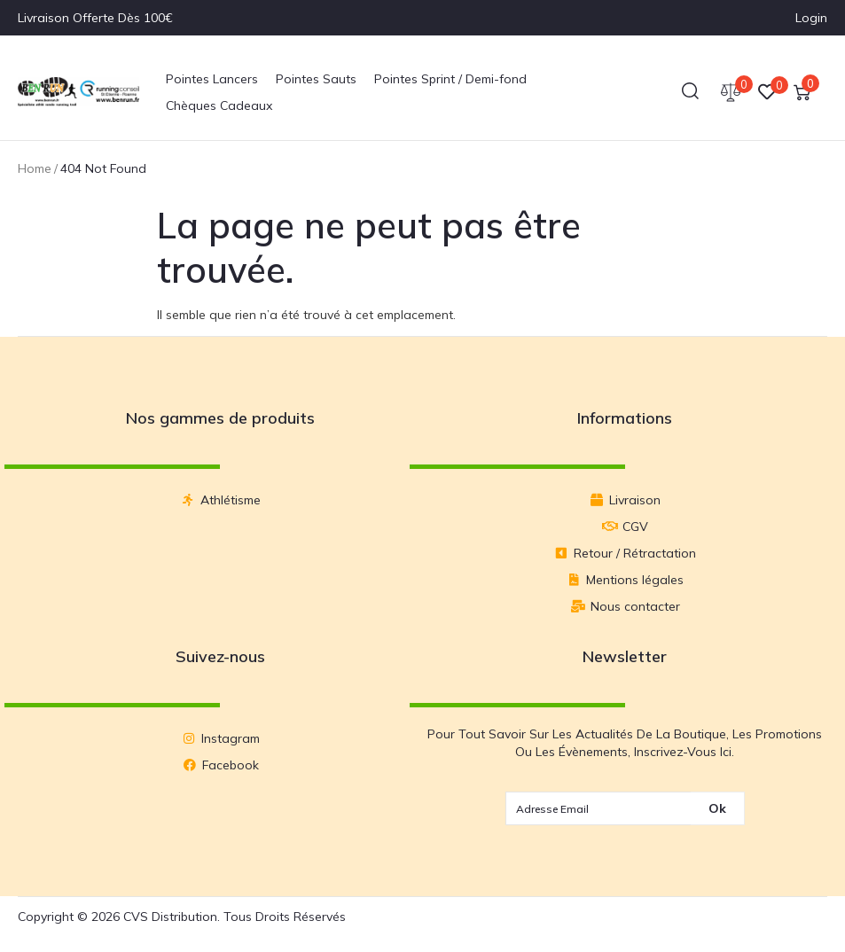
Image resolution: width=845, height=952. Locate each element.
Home (34, 168)
